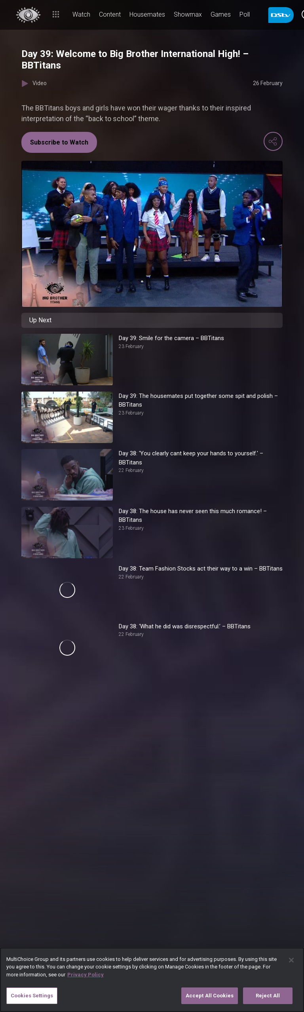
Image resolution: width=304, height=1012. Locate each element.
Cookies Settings (32, 996)
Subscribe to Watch (59, 142)
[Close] (291, 960)
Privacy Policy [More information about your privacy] (85, 975)
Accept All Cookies (210, 996)
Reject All (268, 996)
